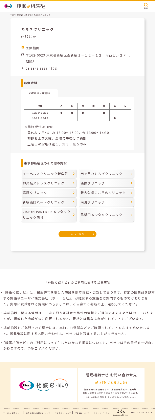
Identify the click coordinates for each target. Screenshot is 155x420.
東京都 (20, 15)
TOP (12, 15)
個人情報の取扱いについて (38, 413)
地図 (29, 61)
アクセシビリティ (101, 413)
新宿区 (28, 15)
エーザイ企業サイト (12, 413)
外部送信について (62, 413)
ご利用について (82, 413)
